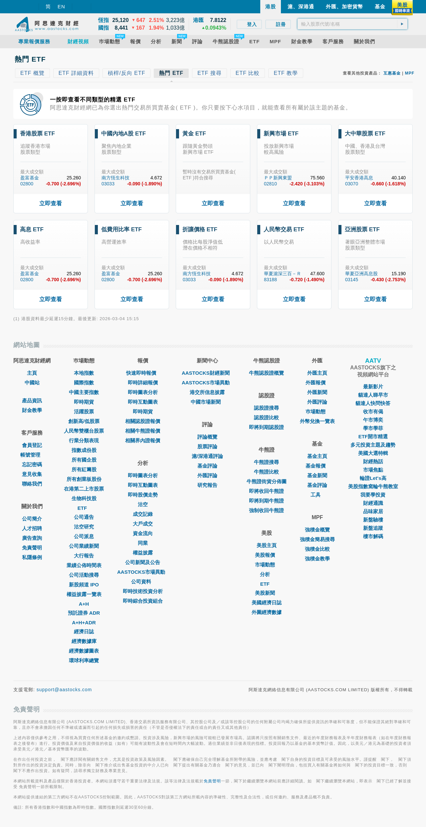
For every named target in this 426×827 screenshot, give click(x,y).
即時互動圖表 (143, 402)
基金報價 (317, 466)
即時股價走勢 (143, 495)
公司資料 (142, 581)
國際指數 (84, 382)
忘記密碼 (32, 464)
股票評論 (207, 446)
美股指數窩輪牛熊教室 (373, 486)
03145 (351, 279)
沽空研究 (84, 526)
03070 (351, 183)
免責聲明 (32, 547)
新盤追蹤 (373, 528)
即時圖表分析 (143, 392)
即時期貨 (84, 402)
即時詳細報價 (143, 382)
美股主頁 (267, 545)
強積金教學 (317, 558)
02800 (26, 183)
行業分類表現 (84, 440)
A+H (84, 604)
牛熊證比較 (266, 472)
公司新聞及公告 (142, 562)
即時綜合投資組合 (143, 601)
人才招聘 (32, 528)
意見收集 (32, 474)
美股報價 (266, 555)
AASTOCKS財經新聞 (207, 373)
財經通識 (373, 503)
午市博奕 (373, 420)
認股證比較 (266, 417)
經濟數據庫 (84, 641)
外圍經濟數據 (267, 612)
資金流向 (143, 533)
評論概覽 (207, 437)
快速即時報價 (142, 373)
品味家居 (373, 511)
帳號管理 (32, 455)
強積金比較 (317, 549)
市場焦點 (373, 470)
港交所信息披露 (207, 392)
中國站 (32, 382)
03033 (108, 183)
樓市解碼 (373, 536)
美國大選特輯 (373, 453)
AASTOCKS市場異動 (142, 572)
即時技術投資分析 (143, 591)
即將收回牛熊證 (266, 491)
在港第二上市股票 (84, 489)
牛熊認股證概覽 (266, 373)
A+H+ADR (84, 622)
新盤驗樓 (373, 519)
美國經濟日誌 (267, 602)
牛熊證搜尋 (266, 462)
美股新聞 (266, 593)
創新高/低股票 (84, 421)
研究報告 (207, 485)
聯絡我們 (32, 484)
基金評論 (207, 466)
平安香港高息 (359, 177)
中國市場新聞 (207, 402)
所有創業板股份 (84, 479)
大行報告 (84, 555)
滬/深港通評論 (207, 456)
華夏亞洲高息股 (361, 273)
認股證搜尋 (266, 408)
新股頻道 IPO (84, 584)
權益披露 (143, 552)
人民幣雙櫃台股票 (84, 431)
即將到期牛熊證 (266, 501)
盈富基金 (29, 177)
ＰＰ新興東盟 (278, 177)
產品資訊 (32, 400)
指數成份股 (84, 450)
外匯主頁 (317, 373)
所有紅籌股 (84, 469)
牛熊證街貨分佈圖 (267, 481)
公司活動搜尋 (84, 575)
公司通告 (84, 517)
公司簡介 (32, 518)
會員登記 (32, 445)
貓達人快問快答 (372, 403)
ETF (84, 508)
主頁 (32, 373)
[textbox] (352, 24)
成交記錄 (143, 514)
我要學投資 (372, 495)
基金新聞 (317, 475)
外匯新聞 (317, 392)
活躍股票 (84, 411)
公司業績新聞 (84, 546)
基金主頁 (317, 456)
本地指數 (84, 373)
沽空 (143, 504)
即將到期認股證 (266, 427)
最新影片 (373, 386)
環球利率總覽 (84, 660)
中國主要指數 (84, 392)
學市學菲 (373, 428)
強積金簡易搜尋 (317, 539)
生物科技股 (84, 498)
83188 (270, 279)
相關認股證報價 (142, 421)
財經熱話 (373, 461)
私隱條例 (32, 557)
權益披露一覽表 (84, 594)
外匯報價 (317, 382)
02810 (270, 183)
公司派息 (84, 536)
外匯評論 (207, 475)
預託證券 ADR (84, 613)
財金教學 (32, 410)
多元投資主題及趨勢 (372, 445)
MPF (409, 73)
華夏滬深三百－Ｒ (282, 273)
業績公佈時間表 (84, 565)
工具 (317, 495)
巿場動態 (317, 411)
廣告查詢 (32, 538)
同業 (143, 543)
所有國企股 (84, 460)
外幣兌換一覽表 (317, 421)
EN (61, 6)
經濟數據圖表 (84, 651)
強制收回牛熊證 (266, 510)
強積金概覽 (317, 529)
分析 (266, 574)
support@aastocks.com (64, 689)
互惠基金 (392, 73)
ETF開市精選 (373, 436)
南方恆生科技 (115, 177)
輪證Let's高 (373, 478)
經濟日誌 (84, 631)
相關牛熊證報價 (142, 431)
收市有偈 (373, 411)
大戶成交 (143, 523)
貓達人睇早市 (373, 395)
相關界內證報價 (142, 440)
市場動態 (266, 564)
